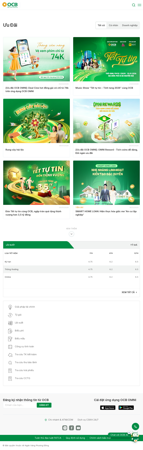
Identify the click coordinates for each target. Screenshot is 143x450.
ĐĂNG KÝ (44, 405)
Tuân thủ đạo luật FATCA (48, 437)
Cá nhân (113, 25)
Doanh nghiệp (129, 25)
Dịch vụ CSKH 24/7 (88, 419)
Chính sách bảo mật (100, 437)
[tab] (38, 245)
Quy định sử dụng (75, 437)
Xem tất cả (128, 292)
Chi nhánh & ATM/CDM (59, 419)
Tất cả (101, 25)
